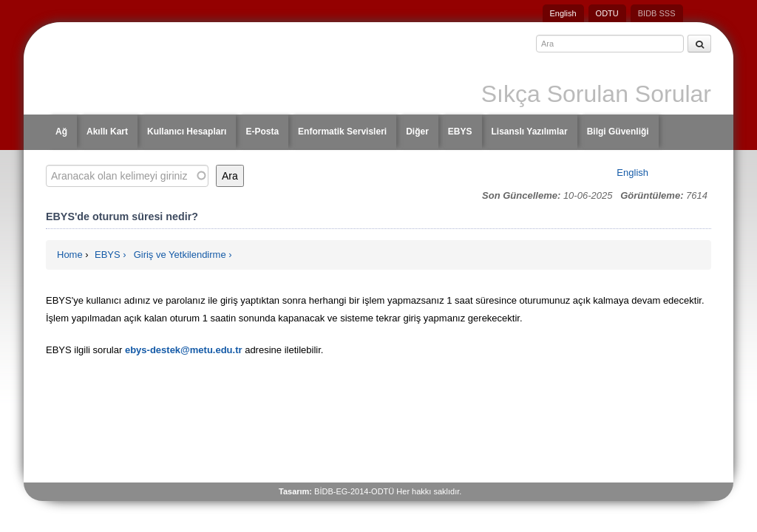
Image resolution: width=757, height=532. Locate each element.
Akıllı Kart (107, 131)
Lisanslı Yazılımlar (530, 131)
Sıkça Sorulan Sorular (596, 94)
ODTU (607, 13)
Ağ (61, 131)
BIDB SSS (657, 13)
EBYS (460, 131)
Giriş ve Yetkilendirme (180, 254)
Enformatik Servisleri (342, 131)
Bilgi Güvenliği (618, 131)
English (563, 13)
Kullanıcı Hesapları (186, 131)
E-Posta (262, 131)
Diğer (417, 131)
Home (70, 254)
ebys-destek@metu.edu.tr (183, 349)
